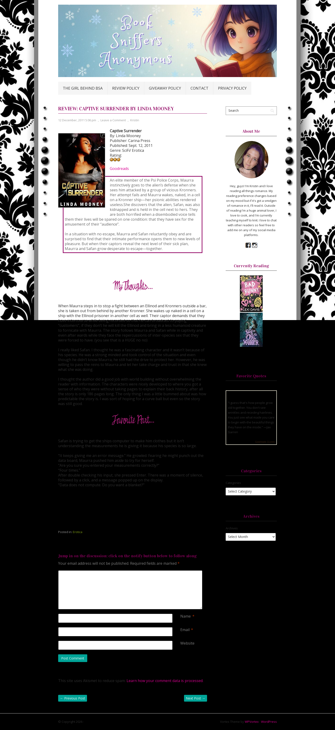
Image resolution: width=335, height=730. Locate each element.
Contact (199, 88)
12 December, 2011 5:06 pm (77, 120)
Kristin (134, 120)
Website (187, 643)
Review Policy (125, 88)
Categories (233, 483)
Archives (232, 528)
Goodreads (119, 168)
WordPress (269, 722)
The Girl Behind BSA (83, 88)
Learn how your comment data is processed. (165, 680)
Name (185, 616)
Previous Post (72, 698)
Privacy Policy (232, 88)
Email (185, 629)
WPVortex (252, 722)
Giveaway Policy (165, 88)
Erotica (77, 532)
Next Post (195, 698)
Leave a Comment (113, 120)
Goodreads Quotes (265, 441)
